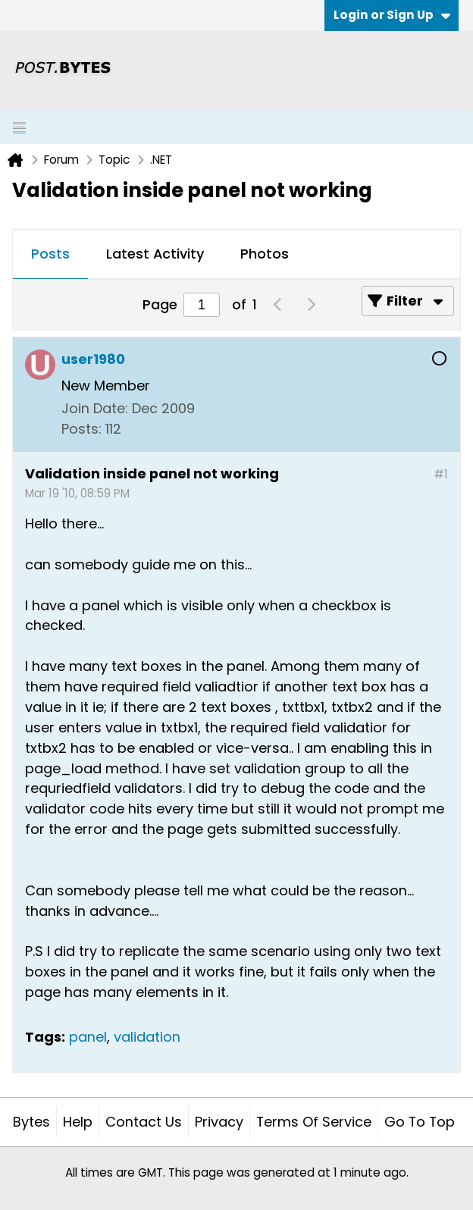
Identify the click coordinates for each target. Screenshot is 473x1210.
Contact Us (143, 1121)
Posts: (81, 428)
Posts (50, 253)
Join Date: (94, 408)
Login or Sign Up (392, 15)
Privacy (219, 1121)
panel (88, 1036)
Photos (264, 253)
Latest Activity (155, 253)
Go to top (419, 1121)
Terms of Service (313, 1121)
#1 (441, 474)
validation (147, 1036)
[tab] (50, 255)
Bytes (31, 1121)
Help (77, 1121)
